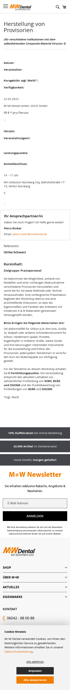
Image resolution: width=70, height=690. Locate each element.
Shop (7, 567)
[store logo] (21, 7)
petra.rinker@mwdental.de (30, 234)
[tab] (35, 567)
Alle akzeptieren (35, 680)
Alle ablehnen (35, 662)
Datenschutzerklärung (18, 651)
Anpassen (35, 671)
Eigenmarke (12, 597)
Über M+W (11, 577)
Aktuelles (11, 587)
